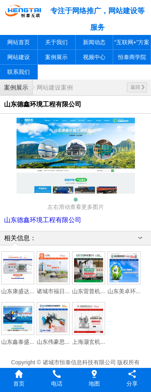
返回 (137, 87)
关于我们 (56, 42)
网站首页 (18, 42)
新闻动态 (94, 42)
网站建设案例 (55, 87)
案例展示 (56, 57)
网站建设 (18, 57)
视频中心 (94, 57)
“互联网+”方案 (132, 42)
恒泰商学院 (132, 57)
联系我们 (18, 72)
